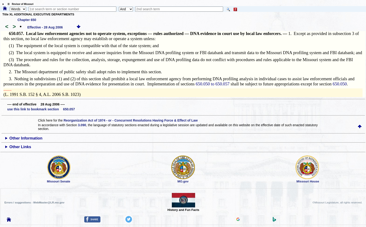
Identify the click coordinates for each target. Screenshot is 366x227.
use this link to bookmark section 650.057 (41, 109)
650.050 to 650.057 (213, 83)
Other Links (20, 147)
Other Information (25, 138)
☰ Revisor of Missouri (19, 4)
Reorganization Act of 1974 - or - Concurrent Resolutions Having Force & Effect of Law (131, 120)
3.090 (82, 125)
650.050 (340, 83)
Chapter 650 (26, 20)
